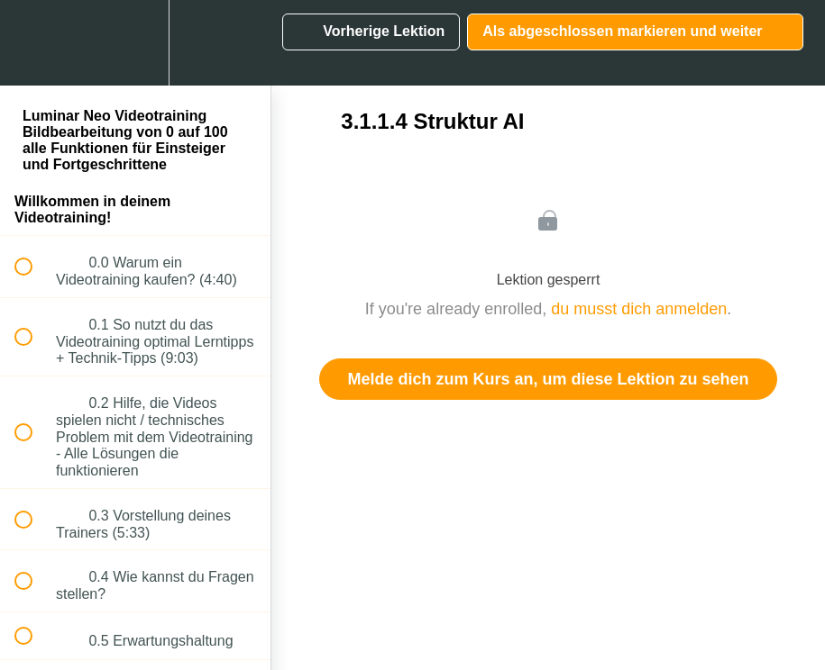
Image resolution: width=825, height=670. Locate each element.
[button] (33, 43)
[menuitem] (135, 43)
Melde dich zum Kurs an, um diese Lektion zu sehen (547, 379)
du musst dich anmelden (639, 309)
